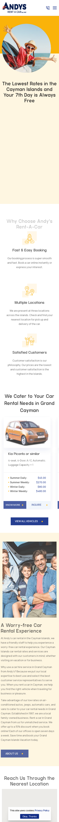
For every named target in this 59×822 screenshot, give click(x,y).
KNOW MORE (13, 415)
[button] (16, 726)
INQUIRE (36, 415)
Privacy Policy (42, 810)
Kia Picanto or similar (24, 366)
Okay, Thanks (29, 816)
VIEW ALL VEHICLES (26, 433)
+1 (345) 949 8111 (34, 781)
